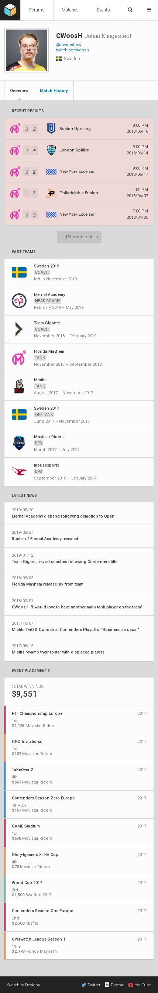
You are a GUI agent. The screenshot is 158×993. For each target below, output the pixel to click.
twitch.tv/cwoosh (72, 50)
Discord (114, 985)
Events (103, 10)
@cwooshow (68, 45)
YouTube (139, 984)
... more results (79, 237)
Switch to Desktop (23, 985)
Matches (70, 10)
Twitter (91, 984)
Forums (37, 10)
